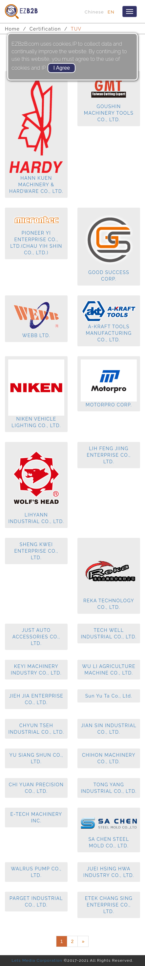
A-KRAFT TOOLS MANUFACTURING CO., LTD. (109, 325)
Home (12, 29)
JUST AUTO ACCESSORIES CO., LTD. (36, 637)
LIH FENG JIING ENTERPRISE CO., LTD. (109, 455)
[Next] (83, 941)
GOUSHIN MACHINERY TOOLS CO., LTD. (109, 103)
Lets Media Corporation (36, 960)
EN (111, 11)
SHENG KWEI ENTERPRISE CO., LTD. (36, 551)
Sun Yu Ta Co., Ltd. (109, 696)
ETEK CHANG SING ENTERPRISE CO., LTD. (109, 905)
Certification (45, 29)
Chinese (94, 11)
